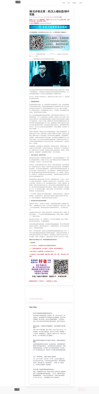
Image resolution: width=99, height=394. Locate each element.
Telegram (74, 2)
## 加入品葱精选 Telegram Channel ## (40, 23)
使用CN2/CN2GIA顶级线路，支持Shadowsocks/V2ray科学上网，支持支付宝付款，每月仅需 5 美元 (49, 20)
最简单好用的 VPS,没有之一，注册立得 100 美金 (43, 281)
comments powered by (36, 298)
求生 (53, 17)
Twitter (80, 2)
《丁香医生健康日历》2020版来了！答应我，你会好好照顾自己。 (47, 248)
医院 (48, 17)
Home (64, 2)
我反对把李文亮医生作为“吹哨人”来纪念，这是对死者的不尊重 (49, 341)
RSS (69, 2)
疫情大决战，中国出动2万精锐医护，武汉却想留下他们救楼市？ (49, 326)
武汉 (44, 17)
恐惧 (46, 17)
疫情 (51, 17)
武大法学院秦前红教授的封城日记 (42, 313)
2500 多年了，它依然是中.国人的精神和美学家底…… (44, 245)
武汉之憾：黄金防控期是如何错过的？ (44, 369)
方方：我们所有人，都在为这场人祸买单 (44, 356)
